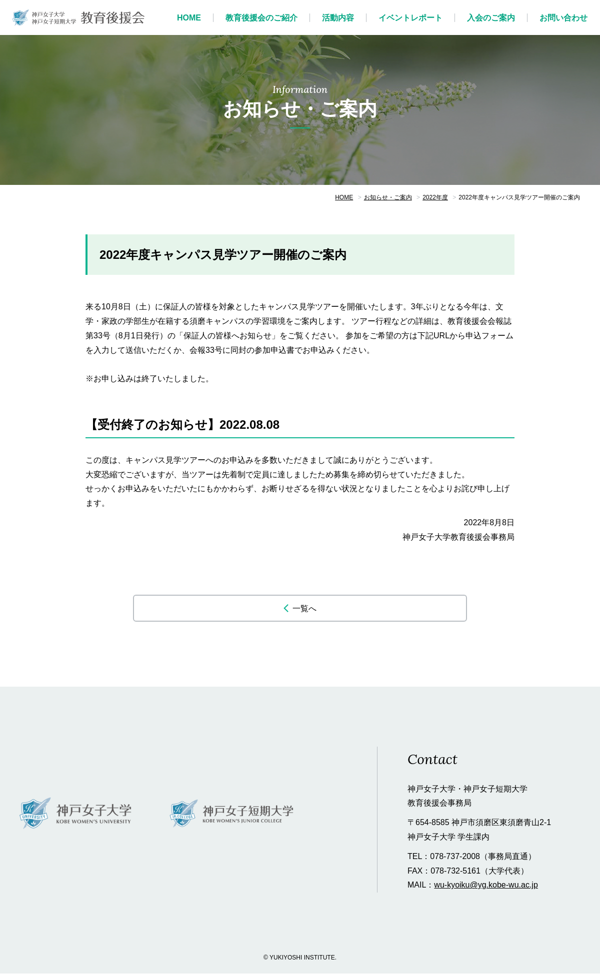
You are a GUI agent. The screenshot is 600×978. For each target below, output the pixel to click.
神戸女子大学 (76, 819)
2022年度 (435, 197)
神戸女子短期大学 (232, 819)
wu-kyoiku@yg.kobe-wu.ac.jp (486, 890)
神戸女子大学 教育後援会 (78, 17)
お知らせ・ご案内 (388, 197)
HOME (344, 197)
